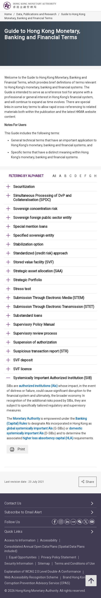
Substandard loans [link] (27, 315)
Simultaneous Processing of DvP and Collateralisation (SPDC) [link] (42, 197)
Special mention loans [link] (30, 226)
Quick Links (13, 531)
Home (8, 14)
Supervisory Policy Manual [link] (33, 324)
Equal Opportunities (23, 557)
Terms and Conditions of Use (74, 563)
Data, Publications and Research (36, 14)
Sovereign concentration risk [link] (35, 209)
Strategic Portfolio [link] (27, 280)
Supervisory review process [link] (35, 333)
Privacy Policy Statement (58, 557)
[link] (86, 5)
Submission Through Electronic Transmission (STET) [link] (53, 307)
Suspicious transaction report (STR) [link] (40, 351)
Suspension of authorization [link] (35, 342)
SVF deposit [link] (23, 360)
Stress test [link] (22, 289)
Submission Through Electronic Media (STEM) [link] (48, 298)
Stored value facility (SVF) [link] (33, 262)
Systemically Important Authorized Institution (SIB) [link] (52, 378)
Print (17, 449)
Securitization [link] (24, 187)
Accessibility (48, 540)
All (54, 176)
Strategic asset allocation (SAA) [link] (37, 271)
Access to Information (19, 540)
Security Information (18, 563)
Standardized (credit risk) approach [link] (40, 253)
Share (87, 482)
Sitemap (44, 563)
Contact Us (12, 503)
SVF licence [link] (22, 369)
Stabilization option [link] (28, 244)
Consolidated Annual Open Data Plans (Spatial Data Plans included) (44, 549)
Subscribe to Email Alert (23, 512)
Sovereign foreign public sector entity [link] (42, 218)
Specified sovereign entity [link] (33, 235)
